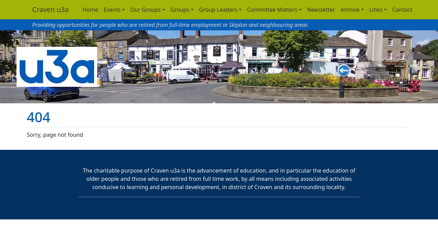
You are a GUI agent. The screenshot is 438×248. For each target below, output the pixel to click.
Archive (349, 9)
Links (376, 9)
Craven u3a (50, 9)
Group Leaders (218, 9)
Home (90, 9)
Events (112, 9)
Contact (402, 9)
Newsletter (321, 9)
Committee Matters (272, 9)
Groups (180, 9)
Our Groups (145, 9)
